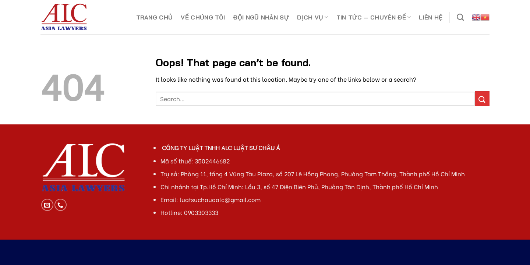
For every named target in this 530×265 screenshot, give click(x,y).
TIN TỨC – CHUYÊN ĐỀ (373, 17)
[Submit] (482, 98)
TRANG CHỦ (154, 17)
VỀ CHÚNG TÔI (203, 17)
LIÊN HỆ (430, 17)
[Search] (460, 17)
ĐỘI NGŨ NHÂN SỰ (261, 17)
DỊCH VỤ (312, 17)
